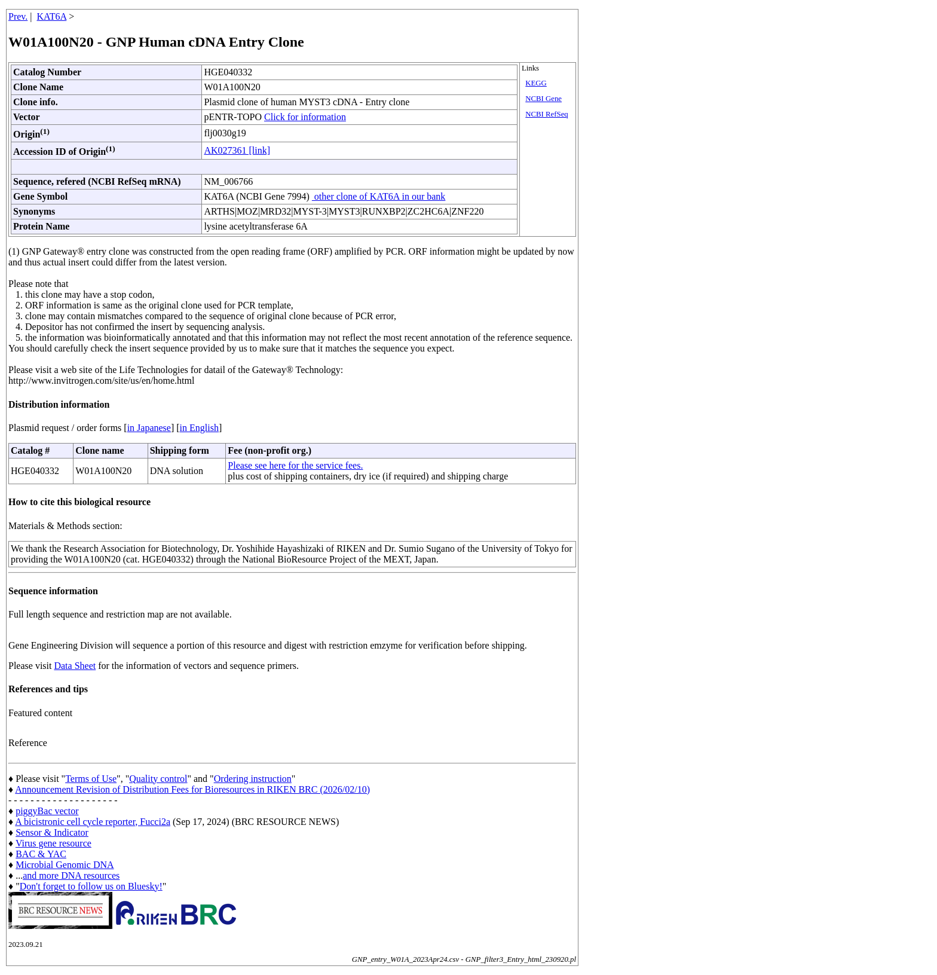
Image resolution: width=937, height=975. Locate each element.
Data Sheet (75, 666)
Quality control (158, 779)
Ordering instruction (253, 779)
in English (199, 428)
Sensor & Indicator (52, 832)
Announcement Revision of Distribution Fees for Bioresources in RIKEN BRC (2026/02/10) (192, 789)
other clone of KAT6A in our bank (379, 196)
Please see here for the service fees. (295, 465)
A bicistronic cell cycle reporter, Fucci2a (92, 822)
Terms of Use (91, 779)
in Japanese (149, 428)
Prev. (17, 16)
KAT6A (52, 16)
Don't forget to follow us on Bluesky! (91, 886)
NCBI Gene (543, 98)
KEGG (536, 83)
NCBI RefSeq (546, 114)
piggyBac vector (47, 811)
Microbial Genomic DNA (65, 865)
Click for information (305, 117)
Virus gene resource (53, 843)
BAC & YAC (41, 854)
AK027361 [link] (237, 150)
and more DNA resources (71, 875)
